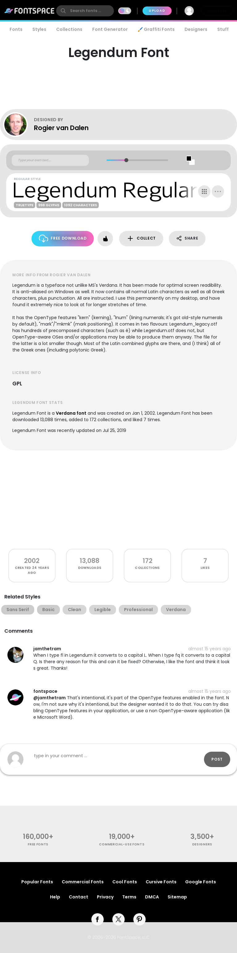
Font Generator (110, 29)
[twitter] (118, 919)
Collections (69, 29)
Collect (141, 238)
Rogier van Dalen (61, 127)
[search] (85, 10)
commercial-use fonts (121, 844)
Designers (196, 29)
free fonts (38, 844)
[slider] (126, 160)
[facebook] (97, 919)
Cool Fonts (124, 882)
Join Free (217, 10)
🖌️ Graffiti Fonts (156, 29)
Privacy (105, 897)
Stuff (223, 29)
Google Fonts (200, 882)
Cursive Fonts (161, 882)
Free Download (63, 238)
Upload (157, 10)
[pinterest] (139, 919)
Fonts (16, 29)
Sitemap (177, 897)
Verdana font (71, 413)
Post (217, 759)
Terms (129, 897)
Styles (39, 29)
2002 (32, 560)
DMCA (152, 897)
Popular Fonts (37, 882)
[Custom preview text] (50, 160)
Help (55, 897)
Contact (78, 897)
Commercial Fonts (83, 882)
